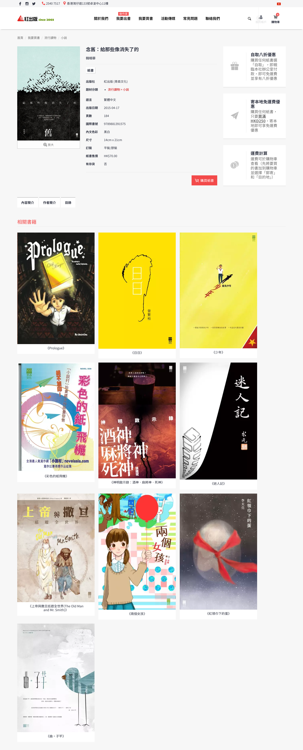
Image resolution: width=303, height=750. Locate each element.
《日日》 (137, 352)
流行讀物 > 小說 (118, 89)
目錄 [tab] (68, 202)
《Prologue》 (56, 348)
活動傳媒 (168, 18)
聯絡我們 (212, 18)
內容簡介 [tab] (27, 202)
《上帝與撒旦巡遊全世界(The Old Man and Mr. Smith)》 (56, 608)
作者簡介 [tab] (49, 202)
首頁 (20, 38)
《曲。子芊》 (56, 736)
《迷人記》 (218, 483)
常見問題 (190, 18)
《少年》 (218, 352)
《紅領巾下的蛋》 (218, 613)
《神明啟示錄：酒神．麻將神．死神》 (137, 482)
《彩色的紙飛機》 (56, 476)
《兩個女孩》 (137, 613)
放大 (48, 145)
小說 (64, 38)
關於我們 (101, 18)
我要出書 (123, 16)
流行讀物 (50, 38)
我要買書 (145, 18)
